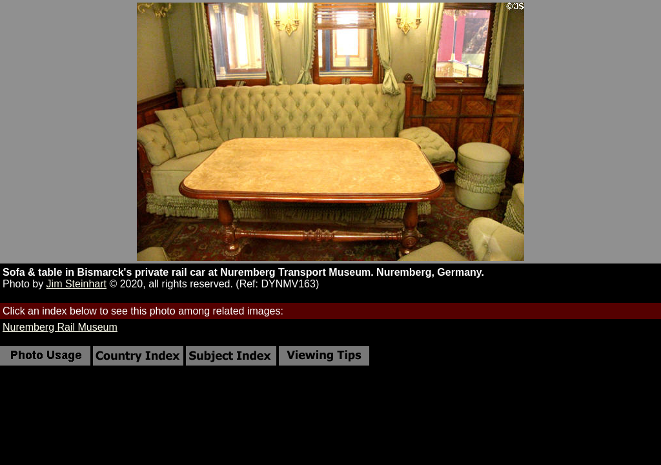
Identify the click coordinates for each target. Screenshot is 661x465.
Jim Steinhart (76, 283)
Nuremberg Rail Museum (60, 327)
